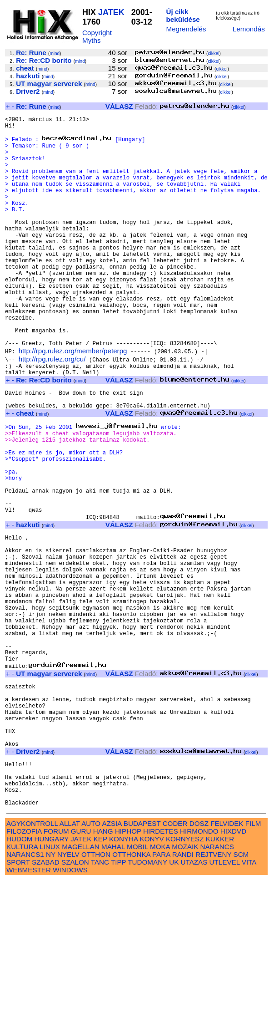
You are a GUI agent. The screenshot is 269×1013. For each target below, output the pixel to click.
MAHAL (113, 979)
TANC (100, 995)
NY (50, 987)
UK (174, 995)
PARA (161, 987)
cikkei (213, 53)
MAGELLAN (81, 979)
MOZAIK (185, 979)
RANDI (183, 987)
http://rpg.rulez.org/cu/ (52, 408)
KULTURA (22, 979)
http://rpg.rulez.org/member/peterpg (73, 400)
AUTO (90, 956)
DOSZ (199, 956)
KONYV (152, 972)
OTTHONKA (131, 987)
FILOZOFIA (24, 964)
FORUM (56, 964)
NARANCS (217, 979)
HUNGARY (52, 972)
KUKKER (220, 972)
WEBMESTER (28, 1003)
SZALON (75, 995)
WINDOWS (70, 1003)
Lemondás (249, 29)
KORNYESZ (185, 972)
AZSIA (112, 956)
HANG (103, 964)
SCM (241, 987)
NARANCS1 (25, 987)
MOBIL (137, 979)
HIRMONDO (199, 964)
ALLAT (70, 956)
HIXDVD (233, 964)
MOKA (160, 979)
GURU (81, 964)
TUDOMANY (147, 995)
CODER (175, 956)
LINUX (50, 979)
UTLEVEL (224, 995)
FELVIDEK (226, 956)
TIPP (118, 995)
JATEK (111, 12)
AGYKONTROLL (32, 956)
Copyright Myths (97, 36)
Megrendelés (186, 29)
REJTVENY (213, 987)
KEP (100, 972)
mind (55, 53)
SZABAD (46, 995)
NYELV (68, 987)
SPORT (18, 995)
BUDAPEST (142, 956)
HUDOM (19, 972)
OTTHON (95, 987)
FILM (253, 956)
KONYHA (123, 972)
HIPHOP (128, 964)
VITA (249, 995)
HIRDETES (160, 964)
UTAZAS (194, 995)
